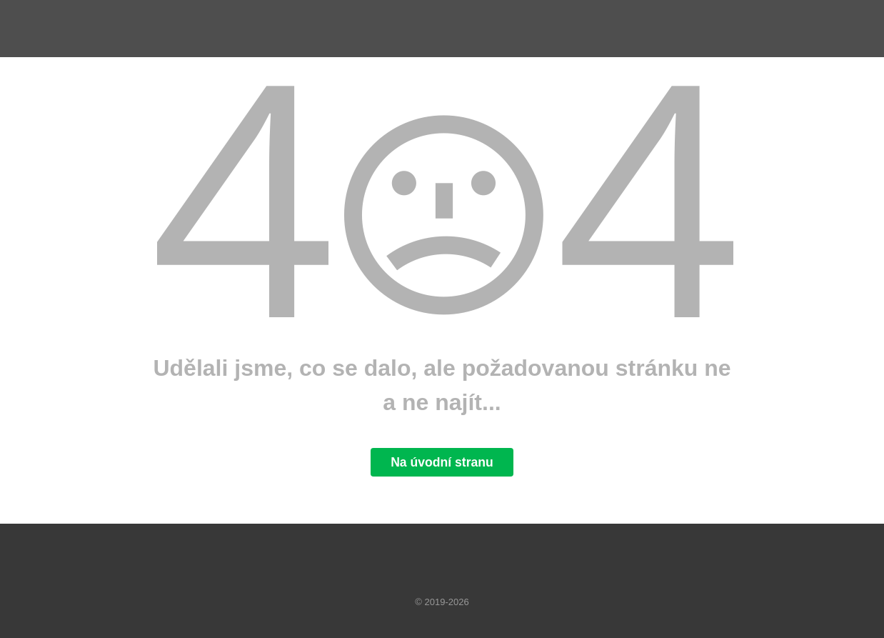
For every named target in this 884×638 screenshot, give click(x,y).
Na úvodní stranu (442, 462)
